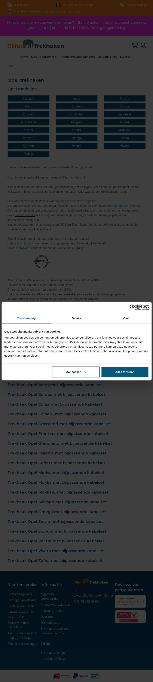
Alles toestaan (124, 371)
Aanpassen (76, 371)
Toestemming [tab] (26, 318)
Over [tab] (126, 318)
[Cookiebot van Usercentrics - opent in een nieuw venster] (132, 307)
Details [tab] (76, 318)
